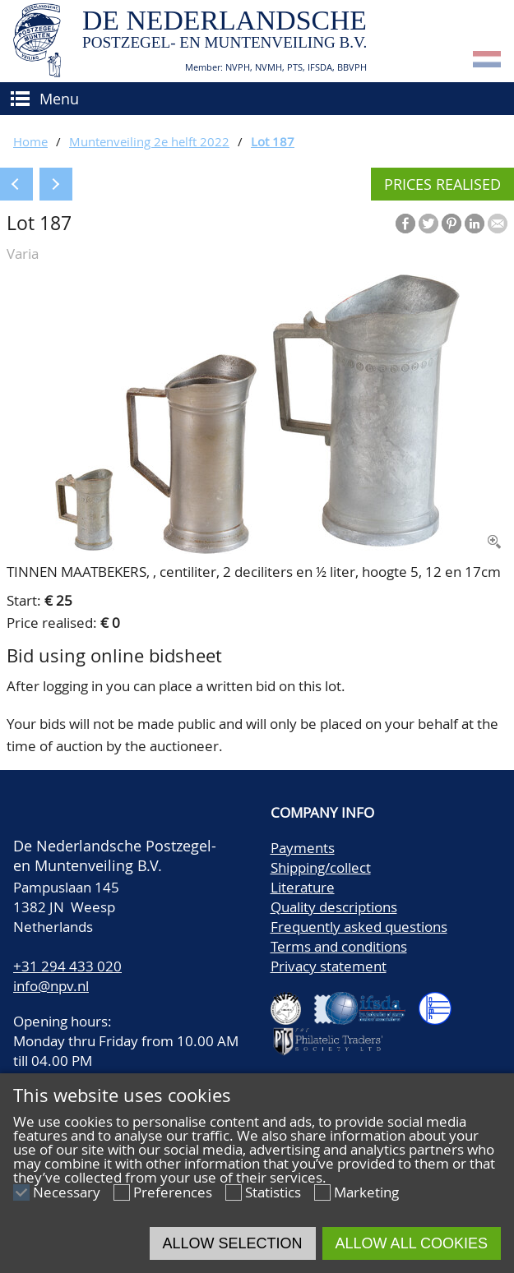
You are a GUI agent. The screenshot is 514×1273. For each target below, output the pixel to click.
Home (30, 141)
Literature (303, 887)
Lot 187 (272, 141)
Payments (303, 847)
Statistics (273, 1192)
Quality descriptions (334, 906)
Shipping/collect (321, 867)
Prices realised (442, 184)
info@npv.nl (51, 985)
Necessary (66, 1192)
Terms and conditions (339, 946)
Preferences (172, 1192)
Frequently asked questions (359, 926)
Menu (59, 98)
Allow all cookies (412, 1243)
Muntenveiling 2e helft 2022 (149, 141)
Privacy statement (329, 966)
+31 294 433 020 (67, 966)
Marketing (366, 1192)
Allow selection (233, 1243)
